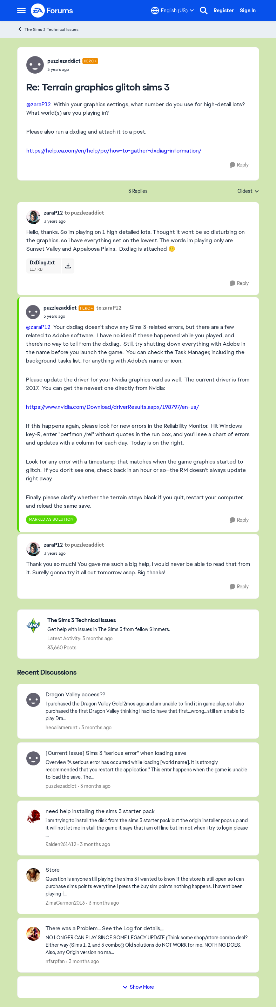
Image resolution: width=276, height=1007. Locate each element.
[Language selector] (172, 11)
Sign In (248, 10)
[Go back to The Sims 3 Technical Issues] (108, 620)
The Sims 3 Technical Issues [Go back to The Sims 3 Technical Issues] (48, 29)
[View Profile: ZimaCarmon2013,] (33, 875)
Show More (138, 987)
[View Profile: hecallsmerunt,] (33, 700)
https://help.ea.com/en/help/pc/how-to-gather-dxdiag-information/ (114, 150)
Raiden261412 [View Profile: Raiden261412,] (61, 844)
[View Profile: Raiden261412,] (33, 817)
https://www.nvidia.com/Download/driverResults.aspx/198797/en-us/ (112, 407)
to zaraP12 (108, 308)
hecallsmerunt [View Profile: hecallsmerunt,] (62, 727)
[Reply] (239, 165)
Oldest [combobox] (248, 191)
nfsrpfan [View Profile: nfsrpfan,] (55, 961)
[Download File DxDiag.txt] (67, 265)
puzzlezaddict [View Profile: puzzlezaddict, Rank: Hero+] (64, 61)
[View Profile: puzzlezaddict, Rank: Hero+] (35, 65)
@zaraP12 (38, 104)
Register (224, 10)
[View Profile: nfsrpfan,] (33, 934)
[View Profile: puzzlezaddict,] (33, 758)
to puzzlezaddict (84, 213)
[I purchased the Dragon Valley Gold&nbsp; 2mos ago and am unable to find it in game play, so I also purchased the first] (148, 711)
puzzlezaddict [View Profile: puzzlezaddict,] (61, 786)
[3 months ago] (95, 727)
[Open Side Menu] (21, 10)
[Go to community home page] (52, 11)
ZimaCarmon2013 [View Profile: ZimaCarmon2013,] (65, 903)
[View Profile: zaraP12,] (33, 217)
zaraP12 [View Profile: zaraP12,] (53, 213)
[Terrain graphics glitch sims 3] (73, 69)
